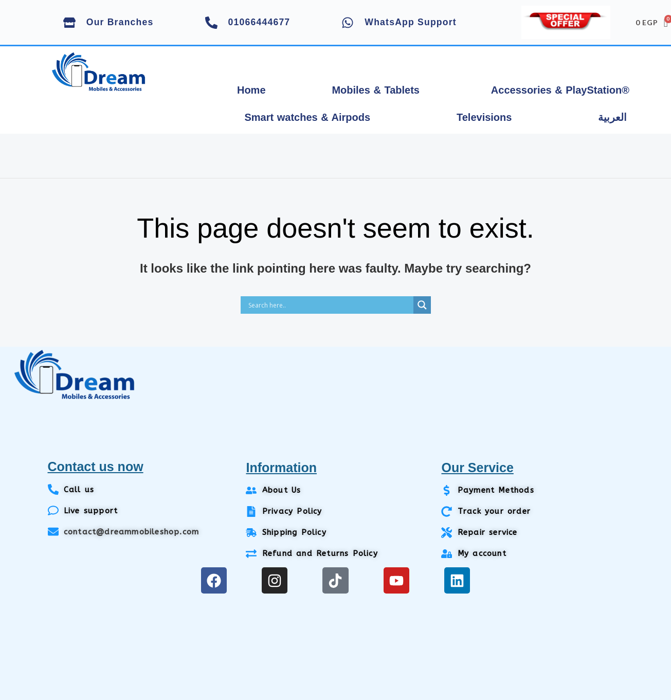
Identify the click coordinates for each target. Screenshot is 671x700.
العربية (612, 117)
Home (251, 90)
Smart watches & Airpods (307, 117)
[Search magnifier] (422, 305)
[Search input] (329, 305)
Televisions (484, 117)
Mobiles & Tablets (376, 90)
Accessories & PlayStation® (560, 90)
